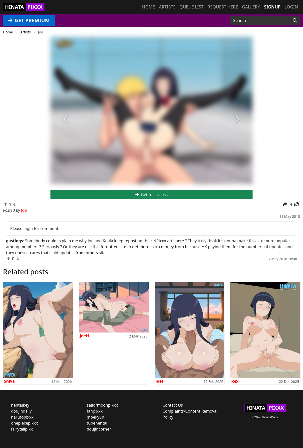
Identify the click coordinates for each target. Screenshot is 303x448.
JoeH (84, 335)
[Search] (295, 20)
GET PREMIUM (29, 20)
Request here (223, 7)
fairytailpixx (22, 429)
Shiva (9, 381)
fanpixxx (95, 411)
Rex (235, 381)
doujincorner (99, 429)
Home (148, 7)
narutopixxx (22, 417)
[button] (65, 119)
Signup (272, 7)
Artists (167, 7)
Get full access (151, 194)
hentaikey (20, 405)
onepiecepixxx (24, 423)
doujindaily (21, 411)
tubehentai (97, 423)
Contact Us (173, 405)
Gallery (251, 7)
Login (291, 7)
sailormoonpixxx (102, 405)
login (28, 228)
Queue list (191, 7)
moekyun (95, 417)
